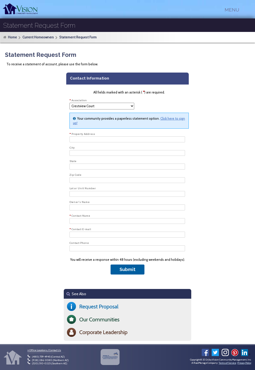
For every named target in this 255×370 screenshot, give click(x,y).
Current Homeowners (38, 37)
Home (12, 37)
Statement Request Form (78, 37)
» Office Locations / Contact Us (44, 350)
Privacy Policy (244, 363)
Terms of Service (227, 363)
